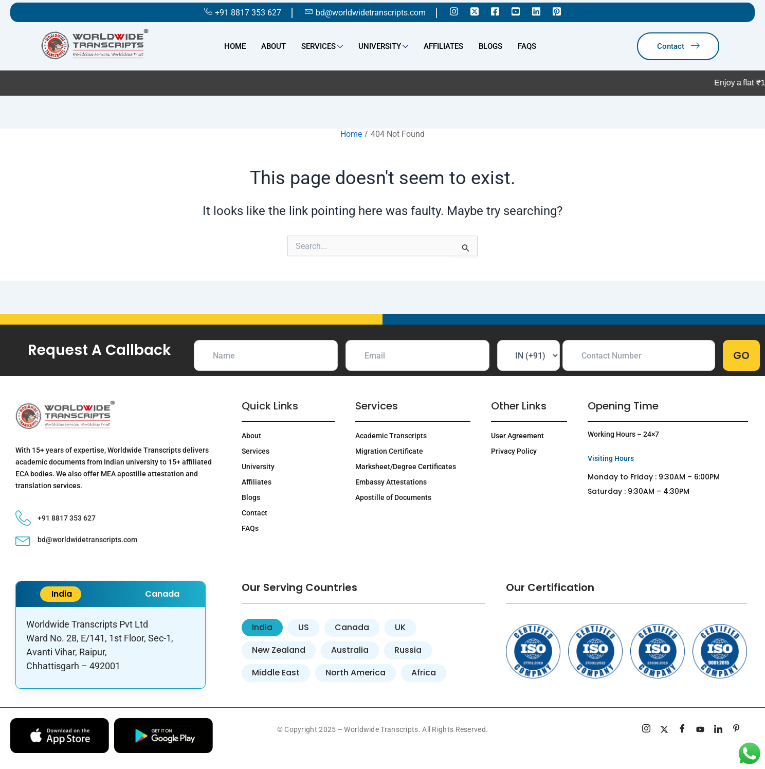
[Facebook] (495, 11)
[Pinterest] (557, 11)
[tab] (262, 627)
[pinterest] (736, 730)
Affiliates (443, 46)
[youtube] (700, 730)
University (383, 47)
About (273, 46)
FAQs (527, 46)
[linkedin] (718, 730)
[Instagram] (454, 11)
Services (322, 47)
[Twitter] (474, 11)
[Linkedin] (536, 11)
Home (235, 46)
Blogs (490, 46)
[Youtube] (516, 11)
